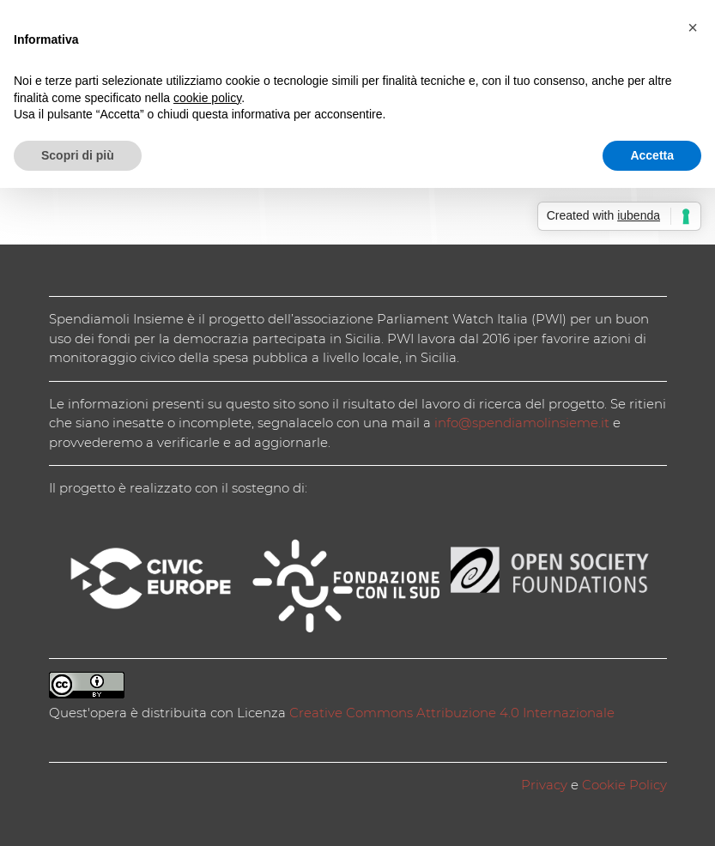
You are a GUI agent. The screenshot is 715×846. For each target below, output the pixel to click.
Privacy (544, 785)
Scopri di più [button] (77, 155)
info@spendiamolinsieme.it (521, 422)
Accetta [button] (652, 155)
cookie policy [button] (207, 98)
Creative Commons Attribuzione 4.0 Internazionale (452, 712)
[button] (692, 27)
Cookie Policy (624, 785)
